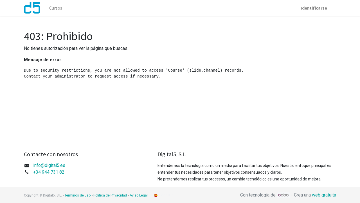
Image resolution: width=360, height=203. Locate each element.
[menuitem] (55, 8)
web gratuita (324, 195)
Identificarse (314, 8)
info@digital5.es (49, 165)
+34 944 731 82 (48, 172)
